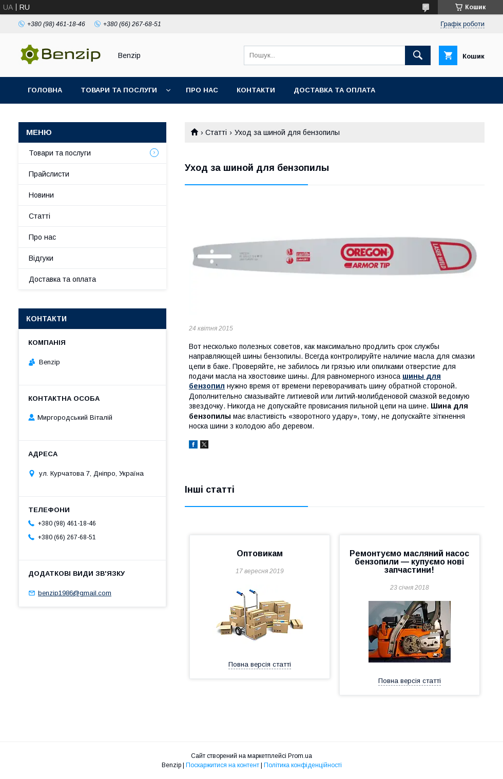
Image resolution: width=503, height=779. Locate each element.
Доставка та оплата (334, 90)
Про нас (202, 90)
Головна (45, 90)
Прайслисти (49, 174)
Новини (41, 195)
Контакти (256, 90)
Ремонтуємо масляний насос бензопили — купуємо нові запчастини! (409, 561)
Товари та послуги (119, 90)
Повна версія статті (259, 664)
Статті (216, 132)
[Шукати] (418, 55)
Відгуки (41, 258)
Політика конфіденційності (303, 765)
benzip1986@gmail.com (74, 593)
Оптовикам (260, 553)
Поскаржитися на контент (222, 765)
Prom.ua (300, 755)
